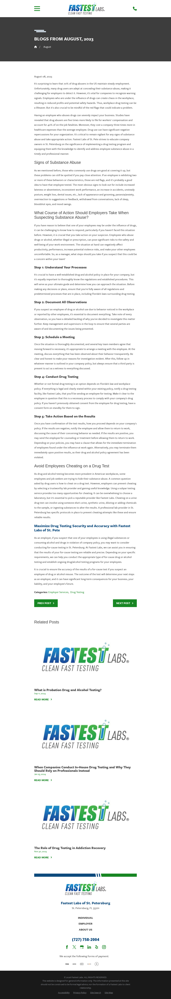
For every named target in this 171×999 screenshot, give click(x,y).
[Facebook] (67, 947)
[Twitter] (74, 947)
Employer (85, 924)
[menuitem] (64, 992)
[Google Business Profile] (82, 947)
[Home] (86, 8)
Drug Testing (77, 592)
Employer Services (58, 592)
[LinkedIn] (89, 947)
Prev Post (46, 603)
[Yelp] (97, 947)
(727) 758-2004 (85, 939)
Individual (85, 918)
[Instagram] (104, 947)
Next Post (125, 603)
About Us (85, 929)
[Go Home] (35, 46)
